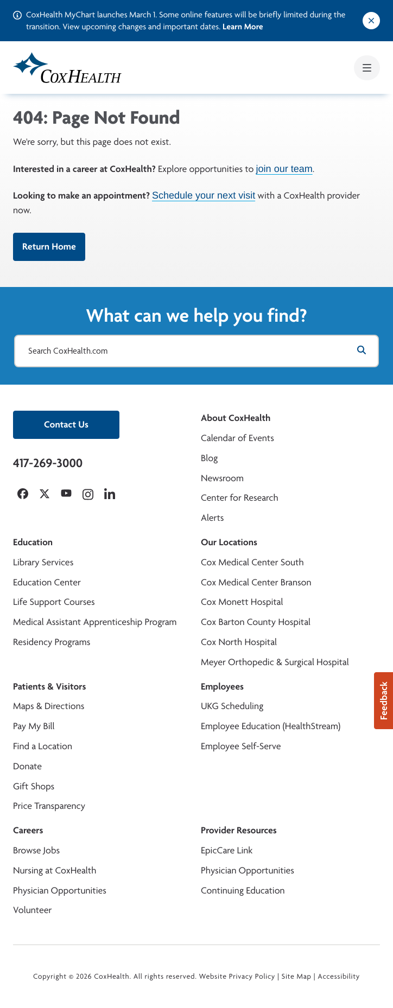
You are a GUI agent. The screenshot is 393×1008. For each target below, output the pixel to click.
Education (33, 542)
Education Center (47, 582)
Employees (222, 686)
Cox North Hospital (239, 642)
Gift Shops (33, 786)
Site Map (297, 976)
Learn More (243, 26)
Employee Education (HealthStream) (270, 726)
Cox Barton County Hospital (255, 622)
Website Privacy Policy (237, 976)
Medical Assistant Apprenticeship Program (94, 622)
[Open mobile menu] (367, 68)
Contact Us (66, 424)
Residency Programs (51, 642)
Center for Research (239, 497)
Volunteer (32, 910)
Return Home (49, 246)
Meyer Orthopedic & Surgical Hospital (275, 662)
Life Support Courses (54, 602)
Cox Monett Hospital (242, 602)
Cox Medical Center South (252, 562)
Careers (28, 830)
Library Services (43, 562)
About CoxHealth (235, 418)
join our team (284, 168)
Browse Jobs (36, 850)
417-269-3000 (48, 462)
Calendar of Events (237, 438)
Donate (27, 766)
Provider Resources (239, 830)
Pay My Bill (34, 726)
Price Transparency (49, 806)
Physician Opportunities (59, 890)
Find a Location (42, 746)
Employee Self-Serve (241, 746)
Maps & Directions (48, 706)
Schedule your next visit (203, 195)
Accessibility (339, 976)
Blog (209, 458)
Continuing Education (243, 890)
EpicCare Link (226, 850)
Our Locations (229, 542)
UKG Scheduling (232, 706)
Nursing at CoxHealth (54, 870)
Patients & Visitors (49, 686)
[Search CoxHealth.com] (196, 351)
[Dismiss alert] (371, 20)
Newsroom (222, 478)
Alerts (212, 518)
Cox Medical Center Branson (256, 582)
